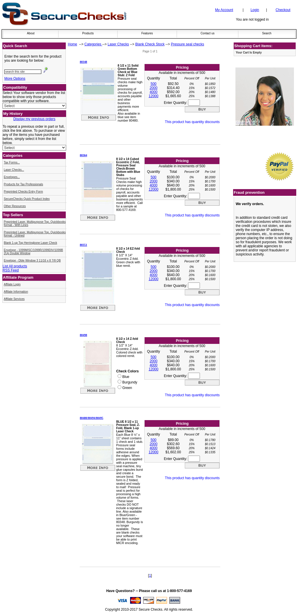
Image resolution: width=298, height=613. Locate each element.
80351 (83, 244)
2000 (153, 88)
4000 (153, 92)
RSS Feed (11, 270)
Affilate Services (14, 299)
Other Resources (15, 206)
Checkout (283, 10)
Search (267, 33)
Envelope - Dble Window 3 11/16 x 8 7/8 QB (32, 260)
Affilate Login (12, 284)
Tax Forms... (12, 162)
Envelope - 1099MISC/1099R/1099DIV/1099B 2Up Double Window (33, 251)
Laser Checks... (14, 169)
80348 (83, 61)
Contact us (207, 33)
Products (87, 33)
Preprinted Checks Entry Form (23, 191)
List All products (15, 266)
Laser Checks (118, 44)
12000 (153, 96)
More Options (14, 79)
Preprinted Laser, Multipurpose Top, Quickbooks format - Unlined (35, 234)
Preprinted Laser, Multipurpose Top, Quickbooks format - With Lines (35, 223)
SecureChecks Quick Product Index (27, 198)
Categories (93, 44)
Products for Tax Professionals (23, 184)
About (30, 33)
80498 (83, 335)
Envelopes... (12, 177)
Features (147, 33)
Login (255, 10)
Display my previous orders (34, 119)
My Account (224, 10)
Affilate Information (16, 291)
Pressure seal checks (187, 44)
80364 (83, 155)
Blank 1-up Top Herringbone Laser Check (30, 242)
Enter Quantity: (182, 103)
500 (153, 84)
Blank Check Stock (150, 44)
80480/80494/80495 (91, 418)
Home (72, 44)
